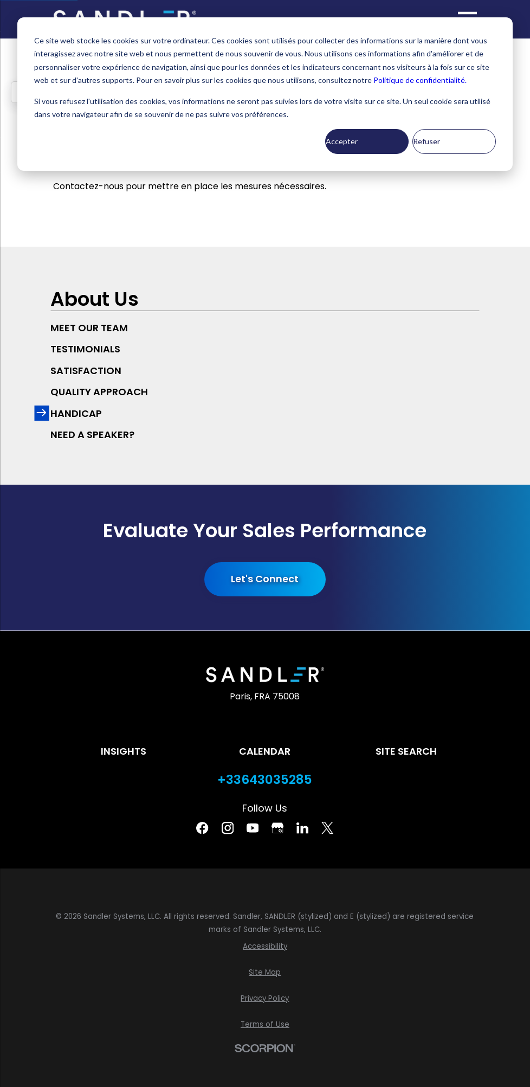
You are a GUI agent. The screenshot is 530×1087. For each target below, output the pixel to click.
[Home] (265, 675)
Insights (123, 751)
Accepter (342, 141)
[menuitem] (264, 328)
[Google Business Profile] (277, 828)
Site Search (406, 751)
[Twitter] (327, 828)
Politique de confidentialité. (420, 80)
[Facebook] (202, 828)
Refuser (426, 141)
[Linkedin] (302, 828)
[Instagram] (228, 828)
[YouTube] (252, 828)
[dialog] (265, 94)
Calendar (264, 751)
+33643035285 (264, 780)
